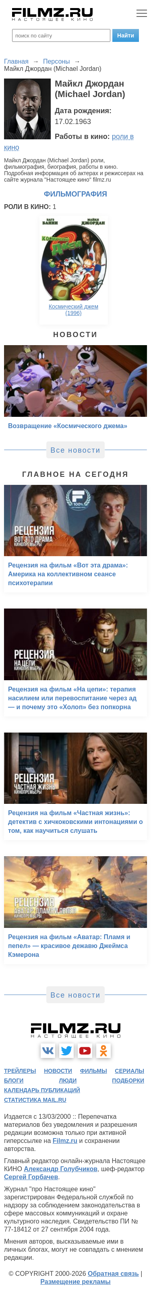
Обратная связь (113, 1273)
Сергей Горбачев (31, 1177)
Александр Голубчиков (60, 1169)
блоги (13, 1080)
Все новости (75, 450)
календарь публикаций (42, 1090)
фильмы (93, 1071)
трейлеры (20, 1071)
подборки (128, 1080)
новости (58, 1071)
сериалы (129, 1071)
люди (68, 1080)
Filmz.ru (65, 1140)
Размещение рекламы (75, 1281)
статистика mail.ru (35, 1100)
